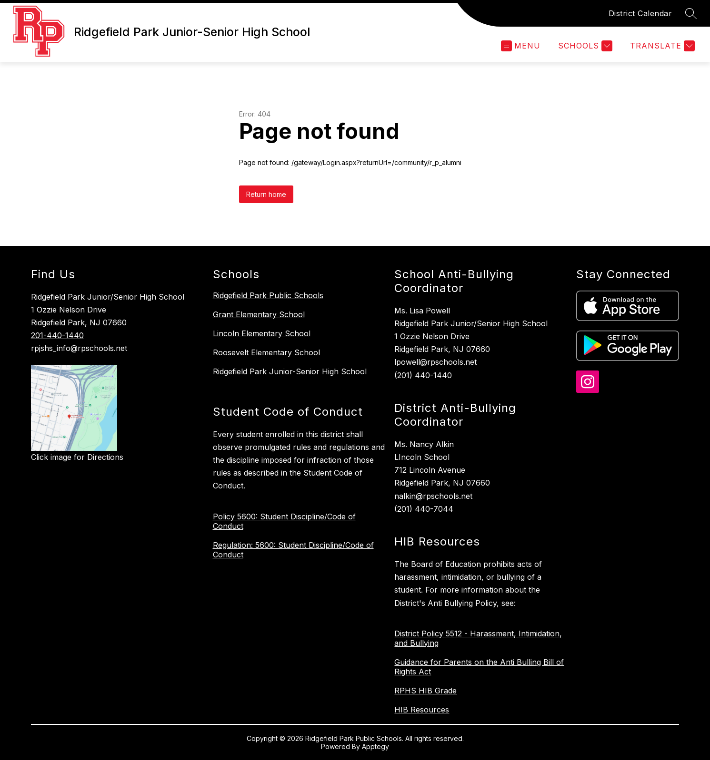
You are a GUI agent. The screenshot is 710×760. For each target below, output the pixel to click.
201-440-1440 (57, 335)
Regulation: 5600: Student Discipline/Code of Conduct (293, 549)
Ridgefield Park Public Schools (268, 295)
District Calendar (640, 13)
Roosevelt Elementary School (266, 352)
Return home (266, 194)
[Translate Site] (661, 46)
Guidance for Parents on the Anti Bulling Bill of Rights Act (479, 666)
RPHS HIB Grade (425, 690)
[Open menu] (520, 46)
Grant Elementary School (259, 314)
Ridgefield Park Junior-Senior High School (290, 371)
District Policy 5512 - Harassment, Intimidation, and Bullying (478, 638)
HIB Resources (421, 709)
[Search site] (691, 13)
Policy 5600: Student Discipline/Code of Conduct (284, 521)
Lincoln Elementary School (261, 333)
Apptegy (375, 746)
